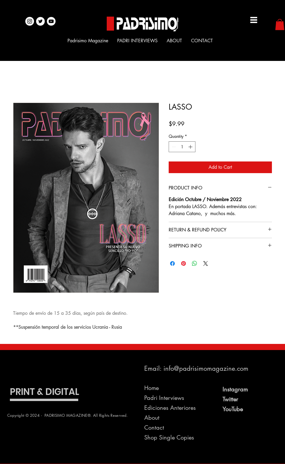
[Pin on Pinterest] (183, 263)
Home (151, 388)
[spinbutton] (182, 147)
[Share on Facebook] (172, 263)
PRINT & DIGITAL (44, 391)
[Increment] (191, 147)
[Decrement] (173, 147)
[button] (279, 24)
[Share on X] (205, 263)
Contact (154, 427)
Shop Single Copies (169, 437)
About (151, 417)
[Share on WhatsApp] (194, 263)
